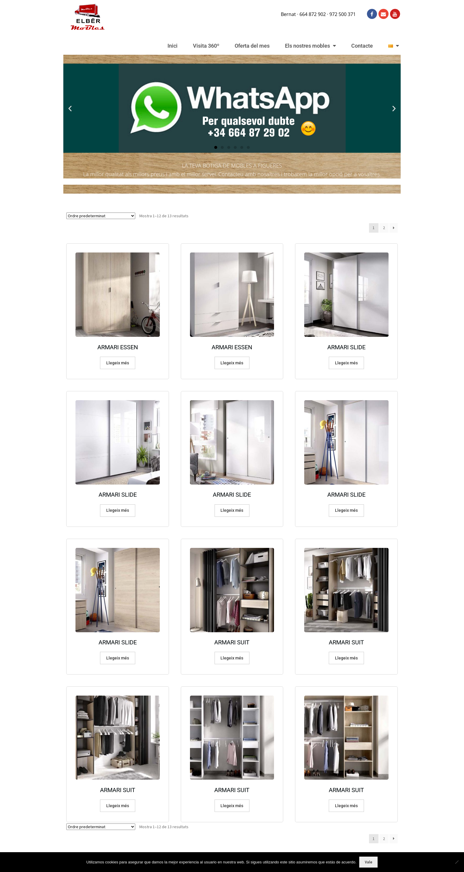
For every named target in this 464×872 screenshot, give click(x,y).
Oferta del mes (252, 46)
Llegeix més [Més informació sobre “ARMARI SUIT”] (231, 658)
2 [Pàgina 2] (384, 227)
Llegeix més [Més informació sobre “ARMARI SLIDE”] (346, 363)
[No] (457, 862)
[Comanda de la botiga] (100, 216)
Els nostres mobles (310, 46)
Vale (368, 862)
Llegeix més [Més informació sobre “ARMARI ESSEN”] (117, 363)
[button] (70, 108)
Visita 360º (206, 46)
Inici (172, 46)
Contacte (362, 46)
